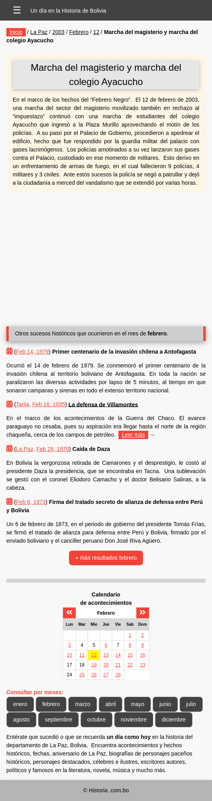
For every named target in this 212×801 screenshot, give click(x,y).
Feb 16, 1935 (48, 404)
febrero (51, 704)
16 (142, 655)
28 (117, 675)
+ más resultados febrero (106, 558)
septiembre (58, 719)
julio (191, 704)
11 (81, 655)
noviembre (134, 719)
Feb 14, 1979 (32, 351)
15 (130, 655)
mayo (137, 704)
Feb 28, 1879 (52, 449)
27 (106, 675)
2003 (58, 32)
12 (96, 32)
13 (106, 655)
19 (93, 665)
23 (142, 665)
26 (93, 675)
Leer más (133, 435)
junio (165, 704)
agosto (21, 719)
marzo (82, 704)
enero (20, 704)
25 (81, 675)
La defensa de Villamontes (103, 404)
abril (110, 704)
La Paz (39, 32)
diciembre (174, 719)
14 (117, 655)
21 (117, 665)
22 (130, 665)
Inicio (16, 32)
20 (106, 665)
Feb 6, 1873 (31, 502)
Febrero (78, 32)
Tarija (22, 404)
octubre (96, 719)
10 (69, 655)
